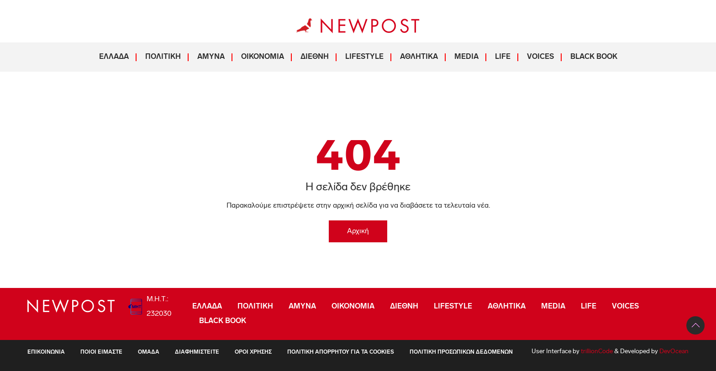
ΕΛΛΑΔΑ (114, 57)
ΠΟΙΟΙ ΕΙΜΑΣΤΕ (101, 352)
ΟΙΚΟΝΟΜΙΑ (262, 57)
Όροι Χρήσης (253, 352)
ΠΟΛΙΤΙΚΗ (163, 57)
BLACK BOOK (593, 57)
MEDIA (466, 57)
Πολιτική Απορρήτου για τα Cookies (340, 352)
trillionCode (597, 351)
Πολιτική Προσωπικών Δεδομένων (461, 352)
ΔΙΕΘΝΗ (314, 57)
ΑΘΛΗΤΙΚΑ (419, 57)
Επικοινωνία (46, 352)
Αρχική (358, 231)
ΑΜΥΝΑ (211, 57)
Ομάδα (148, 352)
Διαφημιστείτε (197, 352)
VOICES (540, 57)
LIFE (503, 57)
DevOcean (674, 351)
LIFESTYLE (364, 57)
